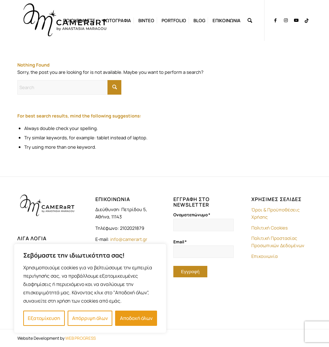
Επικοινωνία (264, 256)
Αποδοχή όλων (136, 318)
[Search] (250, 20)
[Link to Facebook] (275, 20)
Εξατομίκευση (44, 318)
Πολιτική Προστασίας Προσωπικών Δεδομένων (277, 242)
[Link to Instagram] (285, 20)
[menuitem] (79, 20)
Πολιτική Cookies (269, 228)
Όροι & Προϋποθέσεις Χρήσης (275, 213)
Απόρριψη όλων (90, 318)
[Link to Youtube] (296, 20)
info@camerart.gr (128, 239)
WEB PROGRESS (80, 338)
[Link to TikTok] (306, 20)
